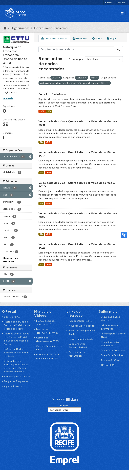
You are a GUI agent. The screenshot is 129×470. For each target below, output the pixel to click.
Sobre (97, 38)
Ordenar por (76, 59)
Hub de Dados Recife (80, 320)
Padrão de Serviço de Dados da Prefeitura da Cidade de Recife (17, 325)
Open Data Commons (113, 350)
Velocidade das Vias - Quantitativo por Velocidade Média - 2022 (77, 215)
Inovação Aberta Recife (81, 325)
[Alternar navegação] (122, 13)
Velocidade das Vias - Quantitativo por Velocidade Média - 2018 (77, 123)
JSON (42, 111)
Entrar (108, 2)
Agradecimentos (13, 386)
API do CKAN (108, 365)
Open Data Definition (112, 355)
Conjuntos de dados (54, 38)
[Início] (5, 28)
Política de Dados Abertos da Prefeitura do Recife (16, 353)
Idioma (64, 405)
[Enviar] (118, 49)
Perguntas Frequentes (16, 381)
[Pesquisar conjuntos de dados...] (76, 49)
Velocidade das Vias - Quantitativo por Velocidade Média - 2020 (77, 184)
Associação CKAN (110, 360)
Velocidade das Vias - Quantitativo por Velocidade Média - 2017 (77, 153)
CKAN (72, 399)
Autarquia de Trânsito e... (51, 28)
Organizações (20, 28)
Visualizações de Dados (17, 376)
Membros (80, 38)
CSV (49, 111)
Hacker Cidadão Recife (81, 338)
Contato (120, 2)
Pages (111, 38)
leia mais (8, 98)
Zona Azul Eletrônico (52, 94)
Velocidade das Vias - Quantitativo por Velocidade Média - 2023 (77, 245)
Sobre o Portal (12, 316)
